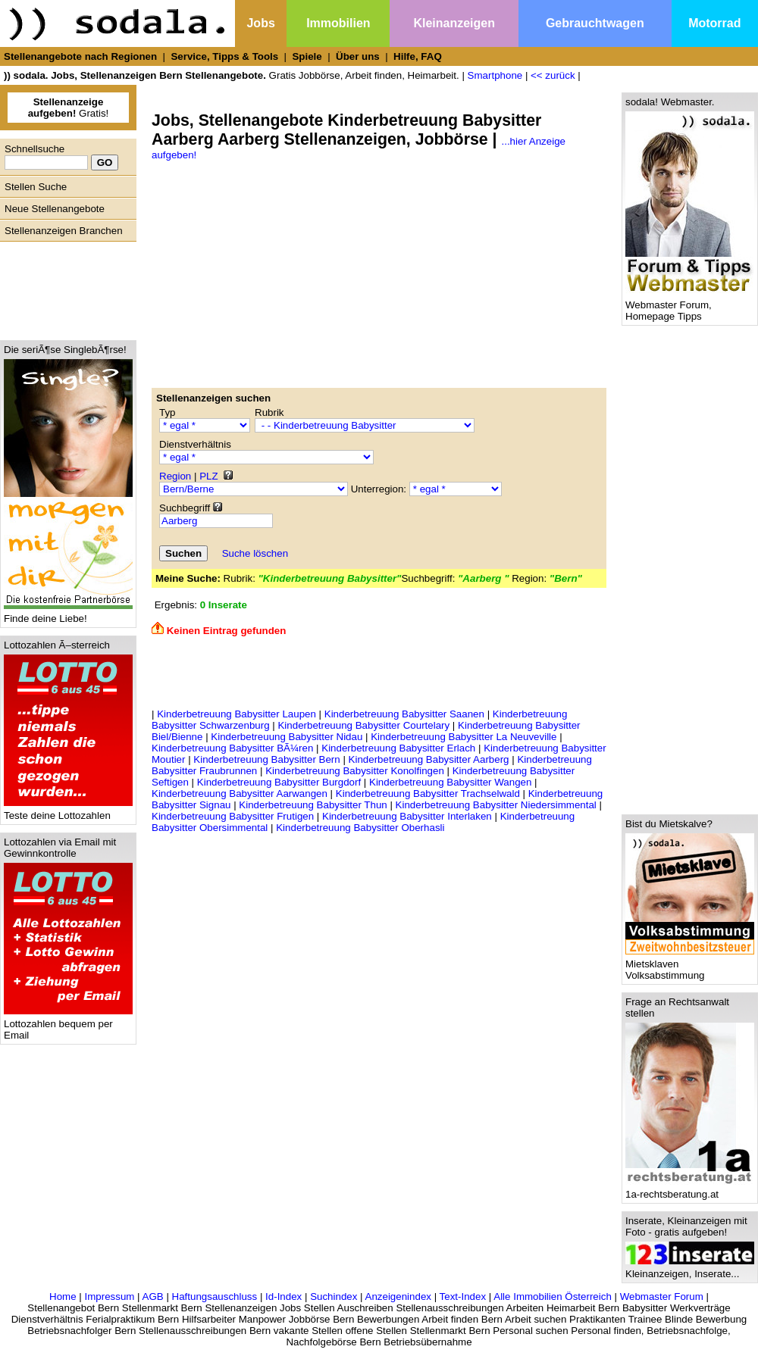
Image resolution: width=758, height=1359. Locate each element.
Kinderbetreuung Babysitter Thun (313, 805)
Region (175, 476)
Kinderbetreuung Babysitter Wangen (450, 782)
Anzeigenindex (398, 1296)
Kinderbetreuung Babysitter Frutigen (233, 816)
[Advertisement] (64, 287)
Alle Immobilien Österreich (552, 1296)
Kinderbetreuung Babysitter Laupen (236, 714)
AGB (153, 1296)
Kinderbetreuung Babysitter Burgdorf (279, 782)
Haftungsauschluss (215, 1296)
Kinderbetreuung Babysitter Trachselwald (428, 793)
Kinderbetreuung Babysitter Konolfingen (354, 770)
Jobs (260, 23)
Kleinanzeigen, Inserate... (689, 1269)
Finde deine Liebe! (68, 614)
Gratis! (68, 107)
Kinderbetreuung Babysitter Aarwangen (239, 793)
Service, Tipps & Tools (224, 56)
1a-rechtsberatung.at (689, 1189)
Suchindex (333, 1296)
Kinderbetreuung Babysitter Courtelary (363, 725)
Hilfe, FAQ (417, 56)
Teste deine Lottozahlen (68, 811)
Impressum (109, 1296)
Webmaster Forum (661, 1296)
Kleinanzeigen (454, 23)
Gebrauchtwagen (595, 23)
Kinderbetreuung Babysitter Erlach (398, 748)
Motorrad (714, 23)
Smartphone (495, 75)
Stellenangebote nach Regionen (80, 56)
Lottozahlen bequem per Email (68, 1025)
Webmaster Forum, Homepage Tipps (689, 306)
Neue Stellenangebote (55, 208)
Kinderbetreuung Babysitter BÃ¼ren (232, 748)
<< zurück (553, 75)
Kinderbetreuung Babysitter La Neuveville (463, 736)
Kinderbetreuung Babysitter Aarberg (429, 759)
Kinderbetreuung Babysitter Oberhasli (360, 827)
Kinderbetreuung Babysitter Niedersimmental (496, 805)
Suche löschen (255, 553)
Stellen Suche (36, 186)
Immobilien (338, 23)
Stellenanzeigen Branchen (64, 230)
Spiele (306, 56)
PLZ (208, 476)
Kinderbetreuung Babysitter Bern (266, 759)
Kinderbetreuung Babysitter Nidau (286, 736)
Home (63, 1296)
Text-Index (463, 1296)
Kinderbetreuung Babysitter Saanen (404, 714)
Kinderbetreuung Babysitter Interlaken (407, 816)
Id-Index (283, 1296)
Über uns (358, 56)
